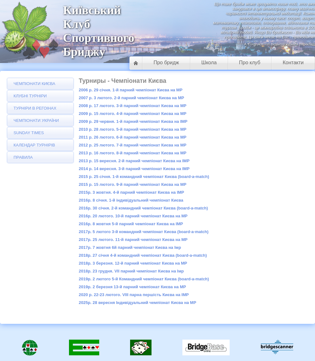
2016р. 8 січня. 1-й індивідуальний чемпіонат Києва (131, 200)
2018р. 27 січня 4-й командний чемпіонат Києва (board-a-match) (143, 255)
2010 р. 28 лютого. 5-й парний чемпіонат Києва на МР (132, 129)
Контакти (293, 62)
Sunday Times (29, 132)
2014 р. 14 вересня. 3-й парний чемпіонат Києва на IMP (134, 168)
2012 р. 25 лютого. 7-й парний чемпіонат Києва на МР (132, 145)
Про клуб (250, 62)
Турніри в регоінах (35, 108)
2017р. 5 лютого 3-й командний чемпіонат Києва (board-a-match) (144, 231)
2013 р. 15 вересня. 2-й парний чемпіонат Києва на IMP (134, 160)
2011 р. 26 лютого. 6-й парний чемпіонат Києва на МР (132, 137)
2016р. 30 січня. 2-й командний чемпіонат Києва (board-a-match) (143, 208)
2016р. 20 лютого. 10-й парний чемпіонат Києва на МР (133, 216)
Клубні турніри (30, 96)
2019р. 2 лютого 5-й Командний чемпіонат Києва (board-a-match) (144, 279)
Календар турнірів (34, 145)
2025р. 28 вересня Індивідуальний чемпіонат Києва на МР (137, 302)
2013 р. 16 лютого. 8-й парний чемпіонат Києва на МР (132, 153)
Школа (209, 62)
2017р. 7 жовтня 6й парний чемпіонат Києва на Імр (130, 247)
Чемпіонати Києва (34, 83)
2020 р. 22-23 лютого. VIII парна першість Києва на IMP (134, 294)
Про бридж (166, 62)
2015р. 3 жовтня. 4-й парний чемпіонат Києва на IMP (131, 192)
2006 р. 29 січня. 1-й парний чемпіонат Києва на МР (130, 90)
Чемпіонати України (36, 120)
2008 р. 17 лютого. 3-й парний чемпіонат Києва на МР (132, 105)
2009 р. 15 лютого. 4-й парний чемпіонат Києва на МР (132, 113)
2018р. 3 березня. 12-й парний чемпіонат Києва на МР (133, 263)
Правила (23, 157)
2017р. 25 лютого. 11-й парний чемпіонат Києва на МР (133, 239)
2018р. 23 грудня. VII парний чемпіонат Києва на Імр (131, 271)
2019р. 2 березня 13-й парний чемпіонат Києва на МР (132, 286)
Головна (135, 63)
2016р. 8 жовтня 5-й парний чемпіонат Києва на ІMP (131, 223)
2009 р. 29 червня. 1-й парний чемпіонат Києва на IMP (133, 121)
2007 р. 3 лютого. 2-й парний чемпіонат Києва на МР (131, 97)
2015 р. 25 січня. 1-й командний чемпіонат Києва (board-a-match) (144, 176)
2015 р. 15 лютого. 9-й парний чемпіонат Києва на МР (132, 184)
